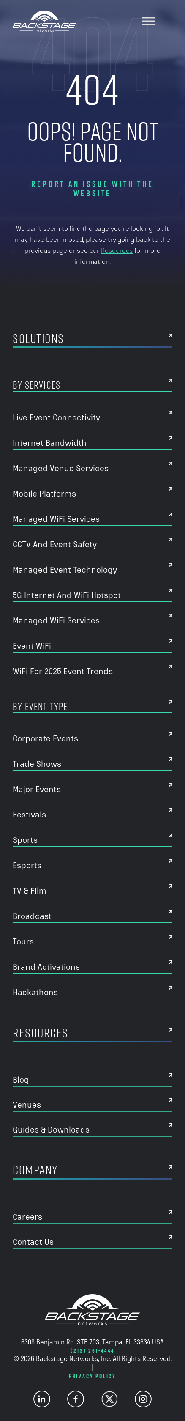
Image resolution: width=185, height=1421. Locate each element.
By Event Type (40, 706)
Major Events (37, 789)
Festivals (29, 814)
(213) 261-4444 (92, 1351)
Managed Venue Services (61, 468)
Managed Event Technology (65, 570)
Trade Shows (37, 764)
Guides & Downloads (51, 1130)
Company (35, 1171)
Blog (21, 1080)
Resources (117, 251)
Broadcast (32, 916)
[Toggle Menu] (148, 21)
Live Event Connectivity (56, 417)
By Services (36, 385)
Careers (27, 1217)
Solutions (38, 340)
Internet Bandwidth (50, 443)
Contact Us (33, 1242)
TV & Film (29, 891)
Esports (27, 865)
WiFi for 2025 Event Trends (63, 671)
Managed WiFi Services (56, 519)
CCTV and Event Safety (55, 544)
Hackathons (35, 992)
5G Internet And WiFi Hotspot (67, 595)
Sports (25, 840)
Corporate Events (45, 738)
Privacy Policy (92, 1376)
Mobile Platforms (44, 493)
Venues (27, 1105)
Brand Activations (46, 967)
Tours (23, 941)
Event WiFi (32, 646)
